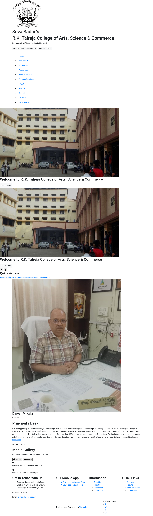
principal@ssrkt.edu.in (27, 497)
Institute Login (18, 48)
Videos (28, 459)
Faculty (97, 485)
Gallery (22, 98)
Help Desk (23, 102)
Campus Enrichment (27, 79)
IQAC (21, 88)
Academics (24, 70)
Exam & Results (25, 75)
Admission (23, 65)
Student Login (31, 48)
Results (130, 485)
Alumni (22, 93)
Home (21, 56)
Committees (132, 490)
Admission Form (45, 48)
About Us (23, 61)
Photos (17, 459)
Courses (130, 482)
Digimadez (83, 507)
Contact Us (98, 490)
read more (16, 440)
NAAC (21, 84)
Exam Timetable (133, 488)
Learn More (6, 185)
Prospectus (98, 488)
